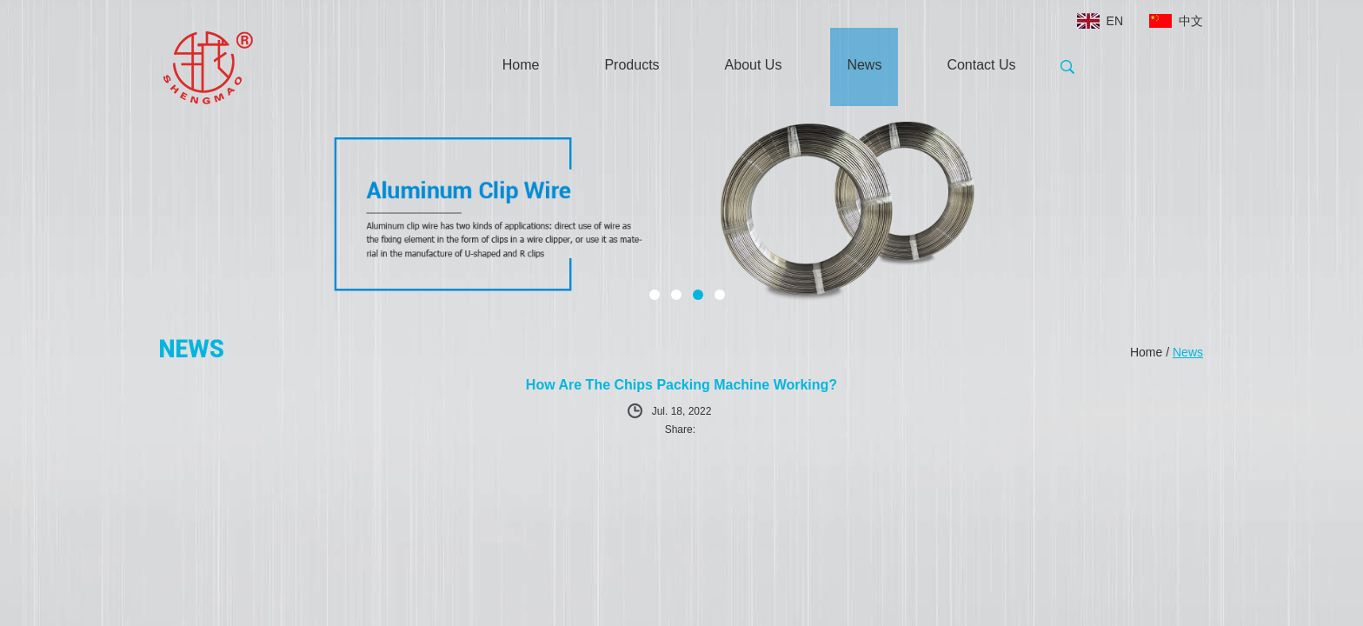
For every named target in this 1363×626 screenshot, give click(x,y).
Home (521, 64)
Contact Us (981, 64)
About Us (753, 64)
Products (631, 64)
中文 (1191, 21)
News (864, 64)
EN (1115, 21)
